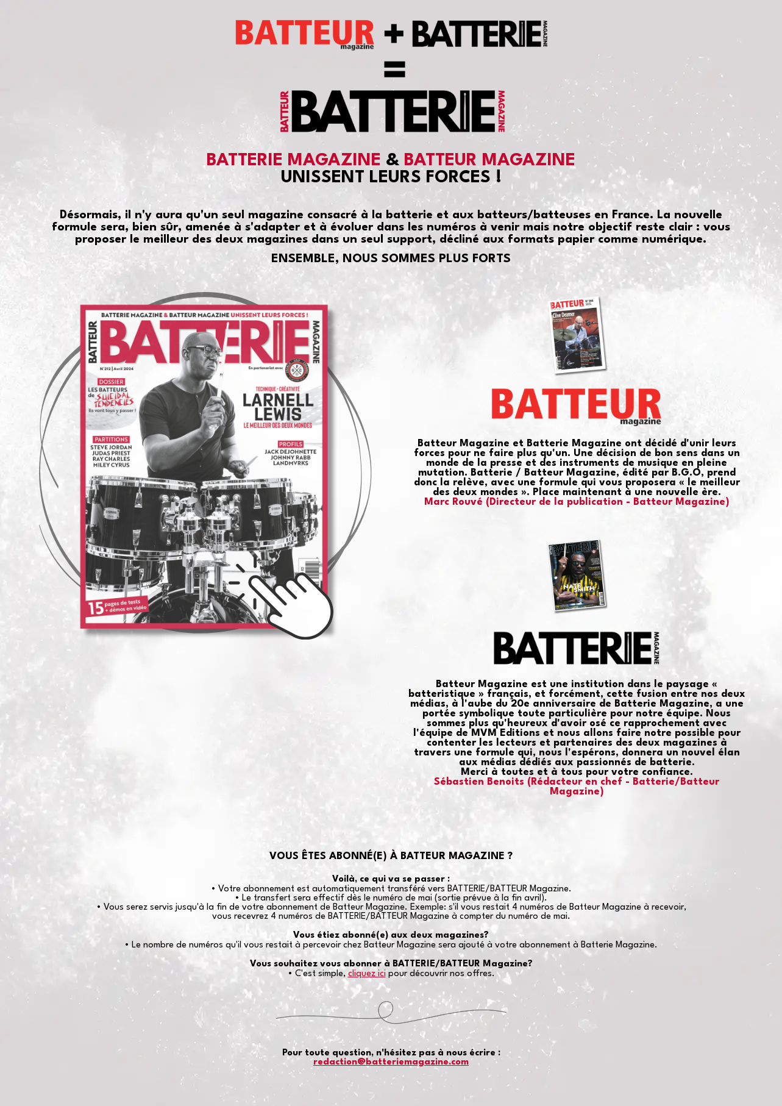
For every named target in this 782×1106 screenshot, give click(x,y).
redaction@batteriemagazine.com (391, 1062)
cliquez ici (367, 974)
